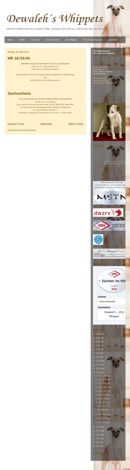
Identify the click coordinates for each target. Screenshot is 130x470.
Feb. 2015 (103, 418)
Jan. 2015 (103, 422)
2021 (98, 349)
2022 (98, 345)
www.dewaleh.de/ (100, 80)
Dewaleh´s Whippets (54, 19)
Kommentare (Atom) (27, 130)
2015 (98, 372)
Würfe (22, 40)
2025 (98, 334)
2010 (98, 442)
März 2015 (103, 414)
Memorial (113, 40)
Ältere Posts (75, 124)
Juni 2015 (102, 395)
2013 (98, 431)
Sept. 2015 (103, 387)
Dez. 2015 (103, 376)
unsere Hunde (52, 40)
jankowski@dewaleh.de (103, 78)
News (10, 40)
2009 (98, 446)
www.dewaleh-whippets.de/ (105, 83)
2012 (98, 435)
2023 (98, 342)
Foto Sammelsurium (92, 40)
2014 (98, 427)
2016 (98, 368)
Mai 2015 (102, 399)
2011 (98, 438)
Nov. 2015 (103, 379)
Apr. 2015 (102, 402)
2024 (98, 338)
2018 (98, 361)
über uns (35, 40)
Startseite (46, 124)
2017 (98, 365)
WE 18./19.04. (19, 58)
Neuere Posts (16, 124)
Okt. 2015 (102, 383)
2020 (98, 353)
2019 (98, 357)
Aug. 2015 (103, 391)
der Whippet (71, 40)
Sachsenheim (19, 93)
